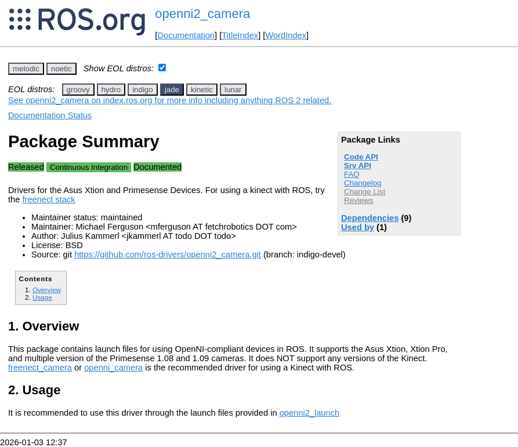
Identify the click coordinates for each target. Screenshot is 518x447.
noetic (61, 68)
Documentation (186, 35)
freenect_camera (40, 367)
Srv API (357, 165)
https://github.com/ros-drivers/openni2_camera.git (167, 254)
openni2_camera (202, 13)
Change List (364, 191)
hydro (111, 89)
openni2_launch (310, 412)
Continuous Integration (89, 167)
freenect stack (48, 199)
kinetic (202, 89)
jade (172, 89)
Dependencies (370, 218)
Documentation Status (50, 115)
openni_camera (113, 367)
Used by (357, 227)
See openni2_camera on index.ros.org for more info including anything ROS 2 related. (169, 100)
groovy (78, 89)
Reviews (358, 200)
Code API (361, 156)
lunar (233, 89)
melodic (26, 68)
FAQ (352, 174)
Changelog (362, 183)
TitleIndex (240, 35)
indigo (142, 89)
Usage (42, 297)
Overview (46, 289)
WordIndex (285, 35)
